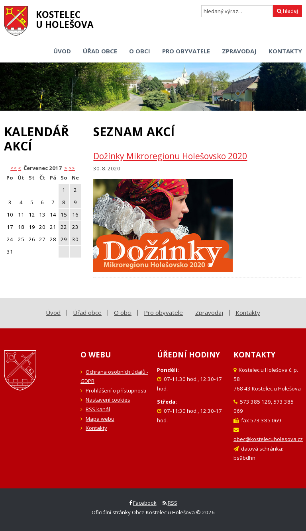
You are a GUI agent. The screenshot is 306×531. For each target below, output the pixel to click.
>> (72, 168)
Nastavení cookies (108, 399)
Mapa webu (100, 418)
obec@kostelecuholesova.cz (268, 439)
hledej (287, 10)
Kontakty (96, 427)
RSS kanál (98, 409)
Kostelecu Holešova (65, 19)
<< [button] (13, 168)
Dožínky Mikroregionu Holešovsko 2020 (170, 156)
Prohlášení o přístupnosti (116, 390)
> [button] (65, 168)
